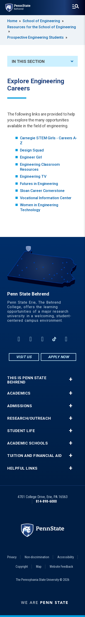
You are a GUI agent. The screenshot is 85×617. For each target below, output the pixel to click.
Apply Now (58, 357)
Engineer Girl (31, 157)
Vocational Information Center (46, 198)
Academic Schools (27, 443)
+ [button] (70, 379)
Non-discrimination (37, 557)
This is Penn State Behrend (26, 380)
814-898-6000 (46, 501)
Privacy (12, 557)
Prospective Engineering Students (35, 37)
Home (12, 21)
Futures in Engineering (39, 183)
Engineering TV (33, 176)
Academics (19, 393)
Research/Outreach (29, 418)
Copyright (22, 566)
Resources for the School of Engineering (41, 27)
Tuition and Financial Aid (34, 456)
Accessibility (65, 557)
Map (38, 566)
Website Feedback (61, 566)
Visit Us (24, 357)
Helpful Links (22, 468)
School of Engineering (41, 21)
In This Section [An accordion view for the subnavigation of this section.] (42, 61)
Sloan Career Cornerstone (42, 190)
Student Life (21, 431)
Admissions (19, 406)
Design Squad (32, 150)
